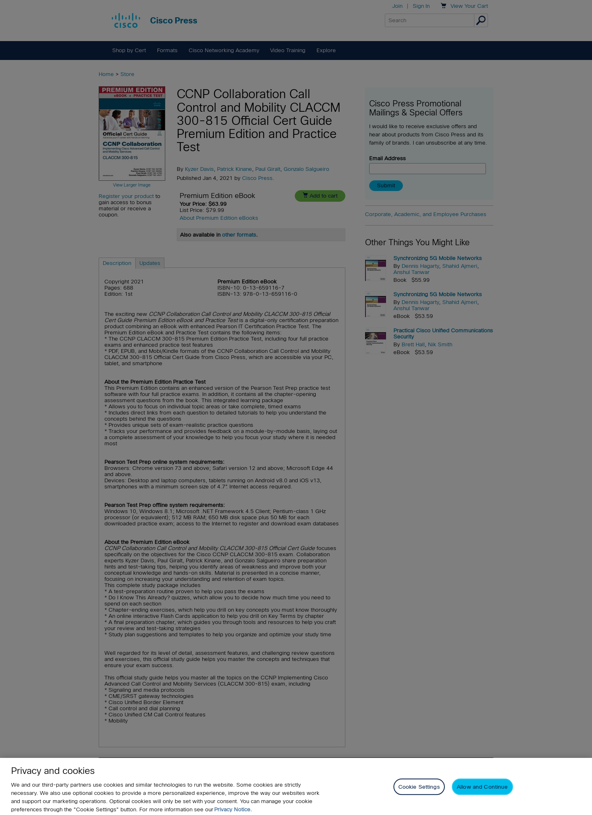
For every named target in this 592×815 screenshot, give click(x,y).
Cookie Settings (419, 795)
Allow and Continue (482, 795)
